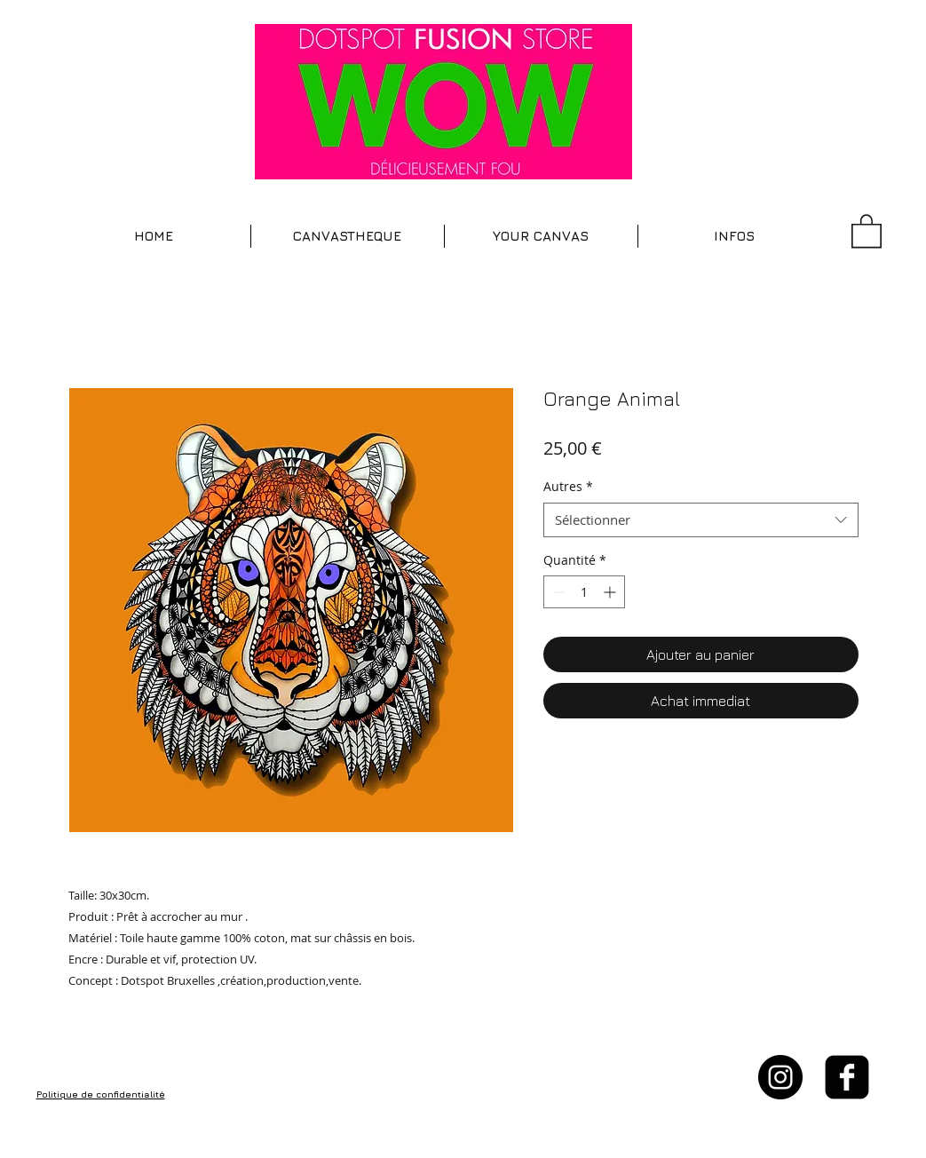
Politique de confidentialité (100, 1094)
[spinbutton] (584, 591)
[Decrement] (557, 591)
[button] (347, 236)
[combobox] (701, 520)
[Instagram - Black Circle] (780, 1077)
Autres (568, 486)
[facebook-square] (847, 1077)
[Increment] (611, 591)
